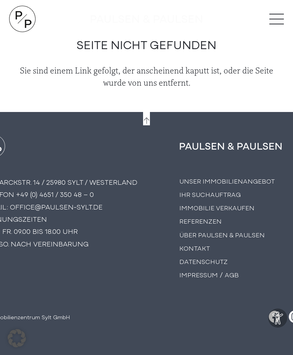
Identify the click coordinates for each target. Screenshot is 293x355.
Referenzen (200, 220)
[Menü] (276, 19)
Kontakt (194, 247)
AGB (232, 274)
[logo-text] (146, 19)
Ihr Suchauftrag (210, 194)
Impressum (198, 274)
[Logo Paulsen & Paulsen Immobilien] (22, 19)
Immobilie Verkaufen (216, 207)
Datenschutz (203, 261)
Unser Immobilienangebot (227, 180)
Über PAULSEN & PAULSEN (222, 234)
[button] (17, 338)
